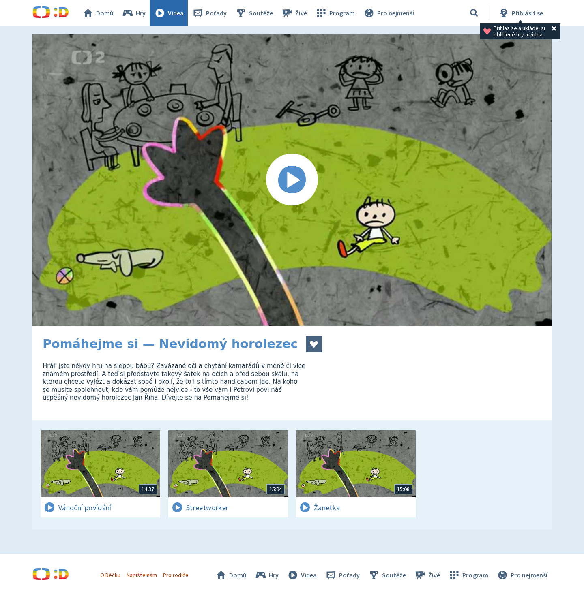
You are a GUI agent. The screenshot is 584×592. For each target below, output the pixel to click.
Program (335, 13)
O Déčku (110, 575)
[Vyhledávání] (474, 13)
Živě (294, 13)
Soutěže (254, 13)
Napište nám (142, 575)
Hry (134, 13)
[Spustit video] (292, 180)
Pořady (209, 13)
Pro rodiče (176, 575)
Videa (169, 13)
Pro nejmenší (388, 13)
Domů (98, 13)
